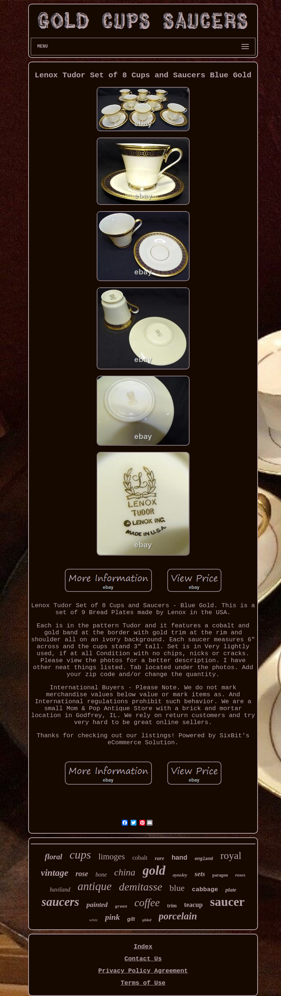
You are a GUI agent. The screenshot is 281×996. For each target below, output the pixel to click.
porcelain (178, 916)
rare (159, 858)
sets (200, 874)
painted (97, 904)
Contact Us (143, 958)
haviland (60, 889)
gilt (131, 919)
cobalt (139, 857)
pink (112, 917)
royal (230, 855)
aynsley (180, 875)
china (124, 872)
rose (82, 874)
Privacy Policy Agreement (143, 970)
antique (95, 886)
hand (179, 857)
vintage (54, 873)
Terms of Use (143, 983)
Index (143, 946)
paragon (220, 875)
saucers (60, 901)
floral (53, 856)
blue (176, 888)
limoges (111, 856)
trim (172, 905)
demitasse (140, 887)
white (93, 920)
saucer (227, 901)
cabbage (205, 889)
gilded (146, 920)
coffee (147, 902)
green (121, 906)
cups (80, 854)
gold (154, 870)
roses (240, 875)
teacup (193, 904)
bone (101, 874)
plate (230, 890)
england (204, 859)
